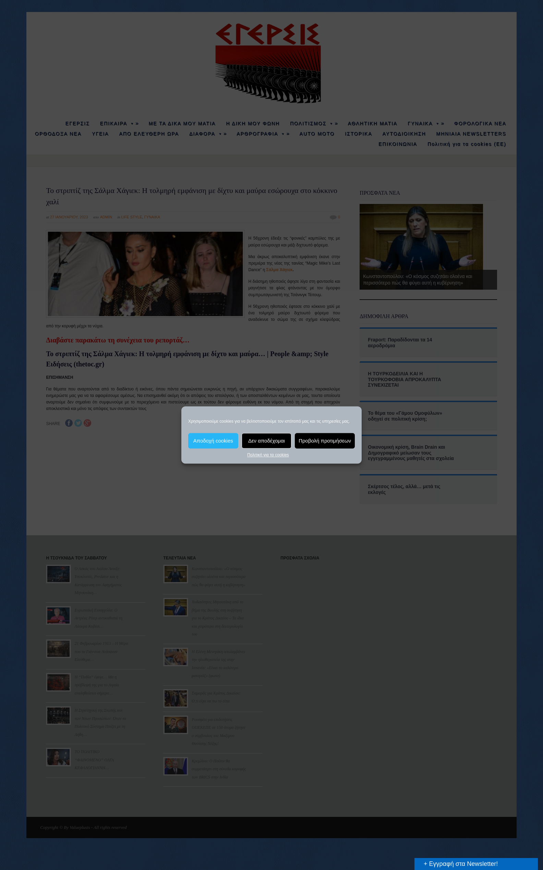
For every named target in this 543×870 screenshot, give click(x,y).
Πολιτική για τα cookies (268, 454)
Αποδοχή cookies (213, 441)
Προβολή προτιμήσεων (325, 441)
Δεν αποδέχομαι (266, 441)
